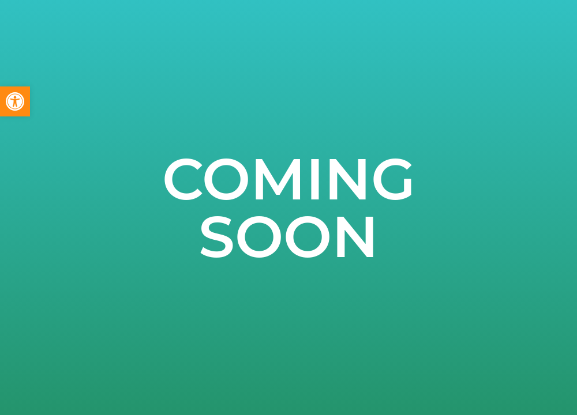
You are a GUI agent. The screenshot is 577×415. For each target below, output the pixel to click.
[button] (15, 101)
